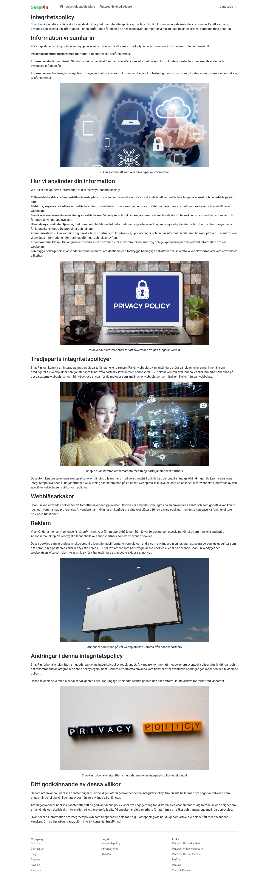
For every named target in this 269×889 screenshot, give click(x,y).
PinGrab (176, 859)
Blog (33, 854)
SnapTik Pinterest (182, 870)
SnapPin (36, 24)
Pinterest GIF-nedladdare (186, 854)
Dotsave (35, 859)
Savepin (35, 864)
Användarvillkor (110, 848)
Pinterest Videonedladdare (187, 848)
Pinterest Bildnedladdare (186, 843)
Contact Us (37, 848)
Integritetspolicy (110, 843)
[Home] (39, 6)
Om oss (35, 843)
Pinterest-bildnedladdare (115, 6)
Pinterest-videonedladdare (77, 6)
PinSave (176, 864)
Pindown (36, 870)
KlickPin (106, 854)
